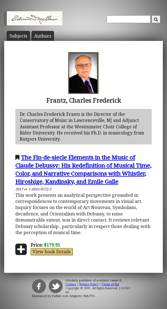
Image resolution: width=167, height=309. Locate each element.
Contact (70, 284)
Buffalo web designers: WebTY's (73, 296)
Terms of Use (110, 284)
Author (42, 36)
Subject (18, 36)
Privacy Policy (89, 284)
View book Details (52, 252)
